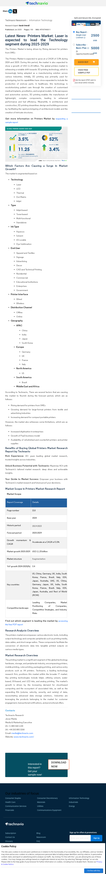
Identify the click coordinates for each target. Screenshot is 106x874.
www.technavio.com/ (24, 736)
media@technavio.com (22, 733)
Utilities (40, 806)
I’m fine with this (93, 871)
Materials (41, 802)
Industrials (73, 802)
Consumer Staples (13, 798)
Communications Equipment (49, 810)
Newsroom (41, 837)
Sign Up (96, 838)
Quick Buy (86, 62)
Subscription (10, 833)
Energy (72, 806)
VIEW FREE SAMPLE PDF (84, 71)
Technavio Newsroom (15, 20)
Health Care (10, 802)
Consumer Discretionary (47, 798)
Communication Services (15, 806)
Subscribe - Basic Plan (82, 46)
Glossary (9, 841)
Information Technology (40, 20)
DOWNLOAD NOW (58, 764)
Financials (9, 810)
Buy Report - (82, 35)
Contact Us (10, 837)
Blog (39, 833)
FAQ (39, 841)
